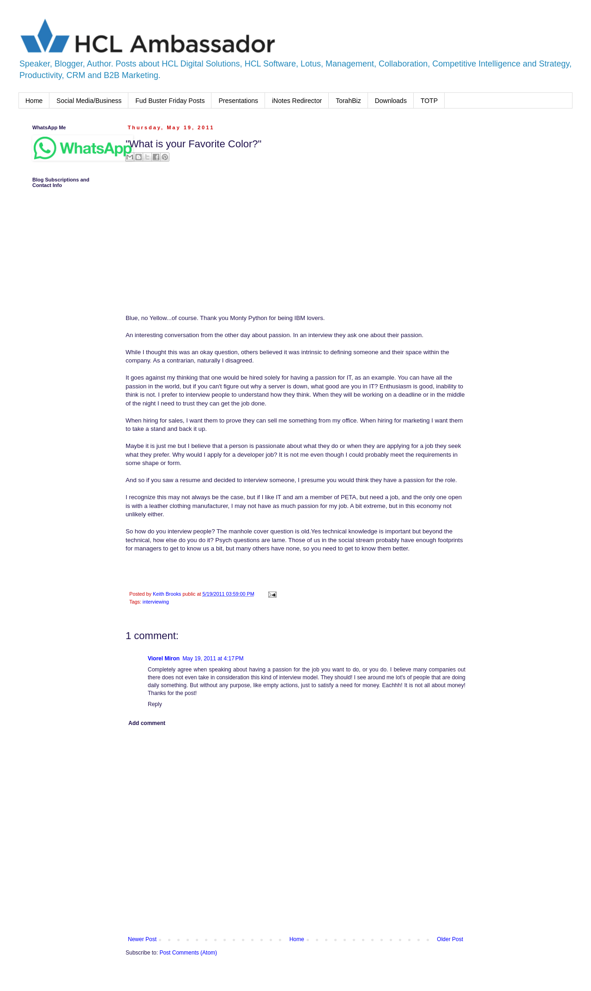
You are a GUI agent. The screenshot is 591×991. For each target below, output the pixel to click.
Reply (155, 704)
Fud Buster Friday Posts (170, 100)
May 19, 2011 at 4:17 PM (212, 658)
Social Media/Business (88, 100)
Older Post (450, 939)
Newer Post (142, 939)
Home (33, 100)
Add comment (146, 723)
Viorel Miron (164, 658)
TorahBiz (348, 100)
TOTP (429, 100)
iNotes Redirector (297, 100)
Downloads (391, 100)
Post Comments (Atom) (188, 952)
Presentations (238, 100)
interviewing (156, 601)
